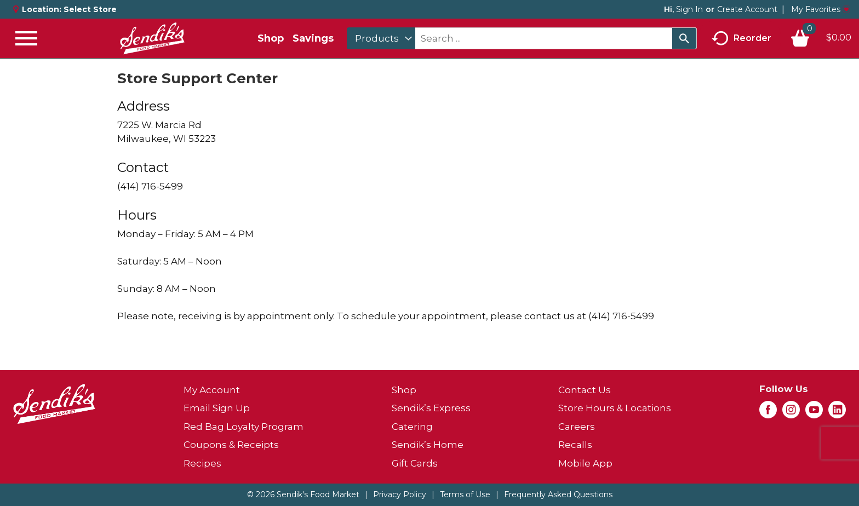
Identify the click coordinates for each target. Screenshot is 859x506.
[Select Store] (91, 9)
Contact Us (584, 389)
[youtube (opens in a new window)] (814, 412)
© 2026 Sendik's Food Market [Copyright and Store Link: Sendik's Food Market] (303, 494)
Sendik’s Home (427, 444)
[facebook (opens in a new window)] (768, 412)
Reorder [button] (741, 38)
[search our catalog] (684, 38)
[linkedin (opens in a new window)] (837, 412)
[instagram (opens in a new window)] (791, 412)
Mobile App (585, 463)
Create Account (747, 9)
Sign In (689, 9)
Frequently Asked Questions (558, 494)
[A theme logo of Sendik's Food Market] (152, 38)
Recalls (575, 444)
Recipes (202, 463)
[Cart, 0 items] (820, 38)
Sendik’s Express (431, 408)
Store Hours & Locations (614, 408)
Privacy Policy (399, 494)
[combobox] (381, 38)
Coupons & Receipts (231, 444)
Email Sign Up (217, 408)
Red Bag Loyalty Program (243, 426)
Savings (313, 38)
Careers (576, 426)
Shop (270, 38)
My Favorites (820, 9)
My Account (212, 389)
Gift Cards (415, 463)
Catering (412, 426)
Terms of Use (465, 494)
